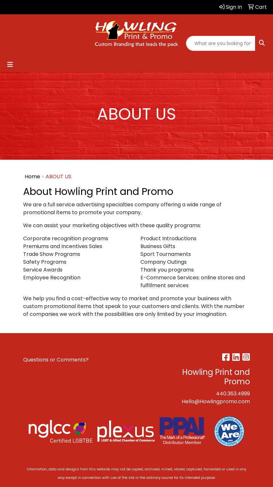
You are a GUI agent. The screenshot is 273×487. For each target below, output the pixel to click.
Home (32, 176)
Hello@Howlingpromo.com (216, 401)
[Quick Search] (220, 43)
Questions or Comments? (56, 359)
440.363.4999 (233, 393)
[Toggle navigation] (10, 64)
